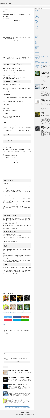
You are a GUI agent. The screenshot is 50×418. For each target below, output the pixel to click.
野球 (35, 29)
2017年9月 (36, 36)
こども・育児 (37, 14)
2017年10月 (37, 35)
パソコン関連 (37, 17)
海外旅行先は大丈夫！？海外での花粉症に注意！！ (17, 399)
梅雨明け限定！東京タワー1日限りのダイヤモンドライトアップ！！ (16, 406)
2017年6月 (36, 38)
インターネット (37, 15)
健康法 (4, 324)
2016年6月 (36, 49)
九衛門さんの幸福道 (6, 3)
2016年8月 (36, 47)
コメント (6, 333)
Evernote (36, 10)
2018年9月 (36, 32)
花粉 (35, 27)
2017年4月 (36, 41)
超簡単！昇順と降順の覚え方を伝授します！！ (42, 58)
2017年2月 (36, 43)
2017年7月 (36, 37)
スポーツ (36, 16)
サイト (5, 353)
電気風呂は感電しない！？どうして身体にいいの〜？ (18, 370)
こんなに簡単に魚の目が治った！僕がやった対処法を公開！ (45, 73)
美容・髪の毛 (37, 26)
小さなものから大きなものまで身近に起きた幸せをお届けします (25, 414)
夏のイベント (37, 21)
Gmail (36, 11)
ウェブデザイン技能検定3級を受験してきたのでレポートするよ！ (45, 87)
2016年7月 (36, 48)
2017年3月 (36, 42)
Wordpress (36, 12)
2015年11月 (37, 52)
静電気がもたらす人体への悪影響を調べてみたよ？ (17, 384)
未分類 (36, 22)
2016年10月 (37, 46)
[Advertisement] (17, 29)
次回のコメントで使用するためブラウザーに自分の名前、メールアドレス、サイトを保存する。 (17, 359)
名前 (5, 346)
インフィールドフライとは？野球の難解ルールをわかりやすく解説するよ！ (18, 407)
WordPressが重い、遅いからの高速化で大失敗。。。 (45, 129)
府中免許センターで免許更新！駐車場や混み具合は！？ (45, 115)
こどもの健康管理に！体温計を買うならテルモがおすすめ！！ (19, 377)
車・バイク (36, 28)
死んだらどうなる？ (38, 23)
